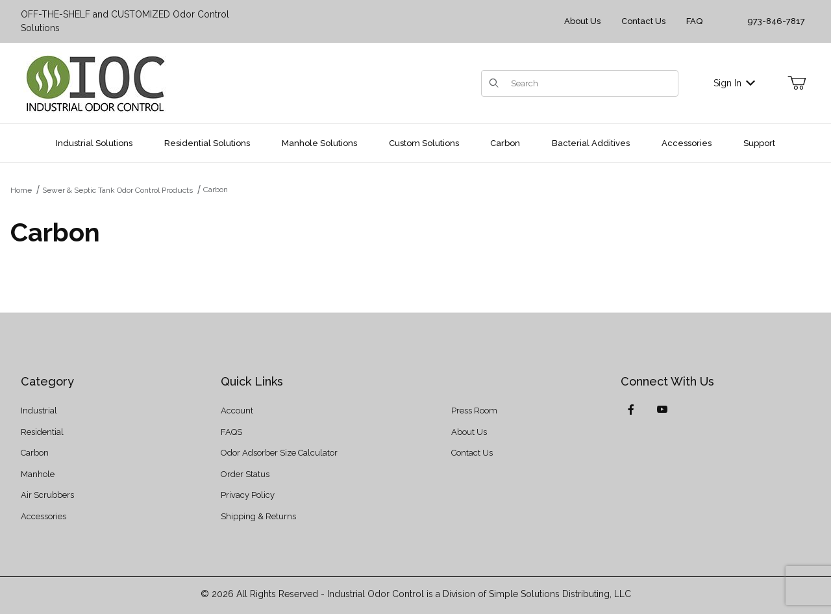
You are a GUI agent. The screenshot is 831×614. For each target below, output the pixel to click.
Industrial (39, 410)
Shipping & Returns (258, 516)
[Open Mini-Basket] (796, 83)
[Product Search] (590, 83)
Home (21, 190)
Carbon (215, 189)
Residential (42, 432)
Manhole (38, 474)
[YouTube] (662, 409)
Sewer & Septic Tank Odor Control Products (117, 190)
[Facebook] (631, 409)
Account (237, 410)
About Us (582, 21)
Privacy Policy (248, 495)
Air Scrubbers (47, 495)
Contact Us (643, 21)
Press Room (474, 410)
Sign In (734, 83)
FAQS (231, 432)
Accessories (43, 516)
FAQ (694, 21)
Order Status (245, 474)
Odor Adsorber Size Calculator (279, 453)
